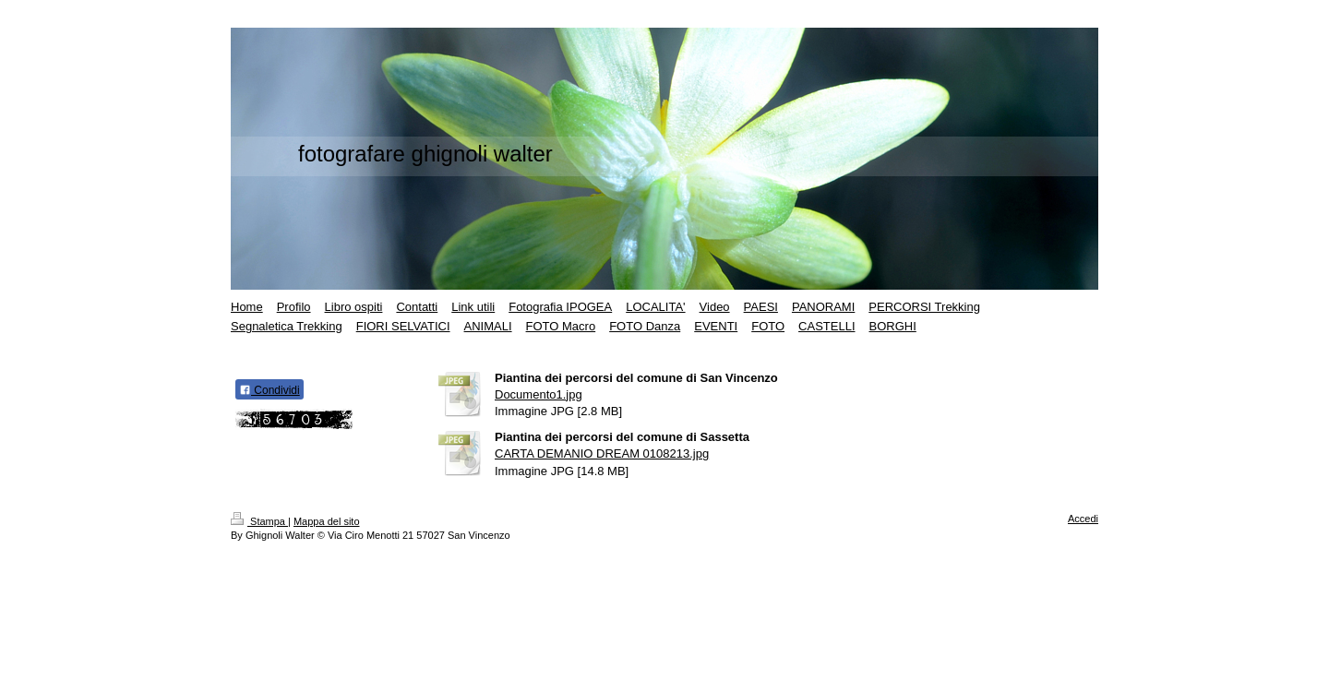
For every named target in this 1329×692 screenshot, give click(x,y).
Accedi (1083, 518)
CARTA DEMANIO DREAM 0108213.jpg (602, 453)
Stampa (259, 521)
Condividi (269, 390)
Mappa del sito (326, 521)
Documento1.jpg (538, 394)
